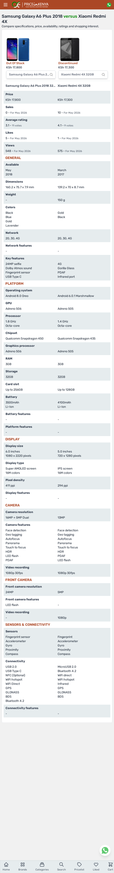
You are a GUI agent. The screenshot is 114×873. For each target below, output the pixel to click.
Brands (22, 866)
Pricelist (79, 866)
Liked (96, 866)
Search (61, 866)
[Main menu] (5, 5)
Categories (42, 866)
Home (6, 866)
